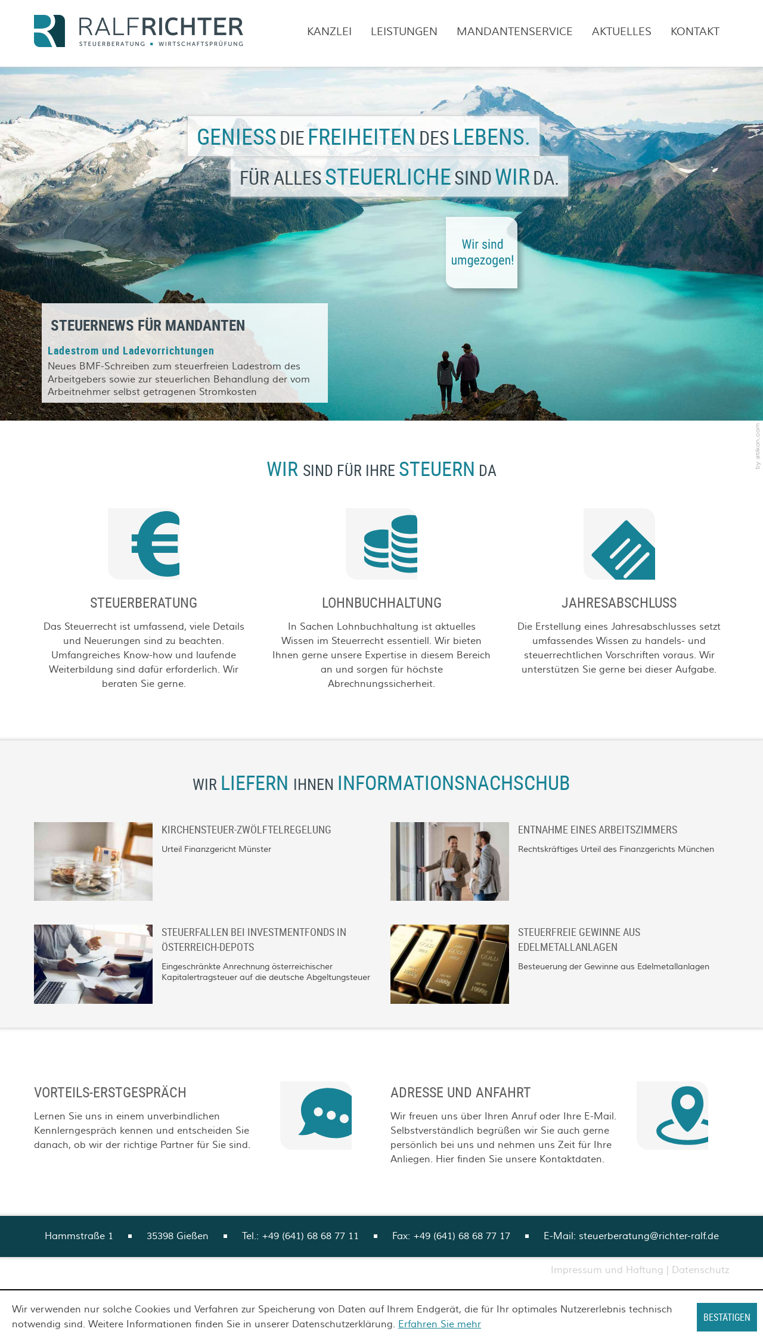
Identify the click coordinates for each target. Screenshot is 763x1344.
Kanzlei (329, 32)
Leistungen (404, 32)
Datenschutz (700, 1270)
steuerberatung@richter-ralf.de (649, 1236)
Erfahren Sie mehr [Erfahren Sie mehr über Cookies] (439, 1324)
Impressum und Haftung (607, 1270)
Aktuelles (622, 32)
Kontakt (695, 32)
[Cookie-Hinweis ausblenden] (727, 1317)
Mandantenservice (515, 32)
